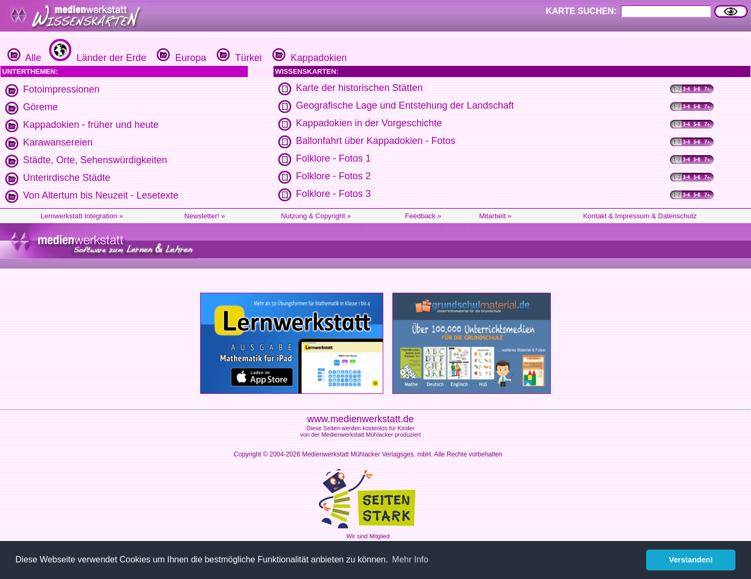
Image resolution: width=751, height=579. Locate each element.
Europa (180, 57)
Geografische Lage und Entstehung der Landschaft (405, 105)
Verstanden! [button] (691, 559)
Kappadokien (308, 57)
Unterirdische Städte (66, 177)
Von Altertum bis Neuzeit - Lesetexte (100, 195)
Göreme (40, 107)
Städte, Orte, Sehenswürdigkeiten (95, 160)
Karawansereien (58, 142)
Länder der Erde (96, 57)
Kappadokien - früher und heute (90, 124)
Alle (24, 57)
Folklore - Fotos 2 (333, 176)
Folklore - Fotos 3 (333, 193)
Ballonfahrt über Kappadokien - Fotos (376, 140)
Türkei (238, 57)
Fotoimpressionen (61, 89)
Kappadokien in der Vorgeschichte (369, 123)
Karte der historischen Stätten (359, 87)
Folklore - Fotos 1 (333, 158)
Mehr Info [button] (410, 559)
